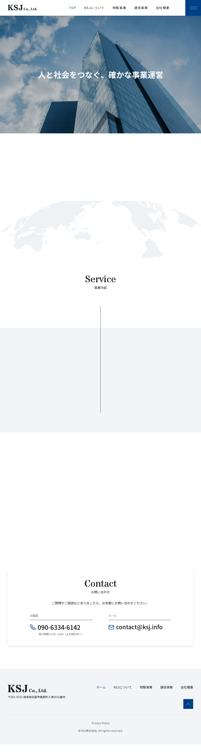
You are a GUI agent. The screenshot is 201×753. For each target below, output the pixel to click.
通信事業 (141, 7)
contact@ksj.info (139, 635)
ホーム (101, 695)
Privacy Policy (101, 731)
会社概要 (163, 7)
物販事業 (119, 7)
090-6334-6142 (59, 635)
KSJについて (94, 7)
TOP (72, 7)
